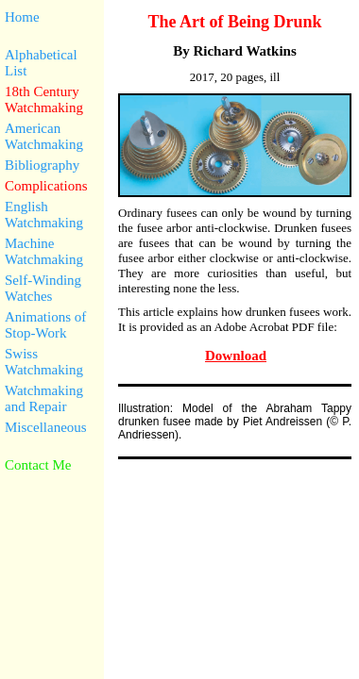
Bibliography (42, 165)
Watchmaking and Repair (44, 398)
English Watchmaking (44, 214)
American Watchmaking (44, 136)
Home (22, 17)
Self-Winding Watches (43, 288)
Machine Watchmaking (44, 251)
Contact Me (38, 464)
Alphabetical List (41, 62)
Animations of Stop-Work (45, 324)
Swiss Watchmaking (44, 361)
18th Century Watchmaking (44, 99)
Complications (46, 185)
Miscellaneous (46, 427)
